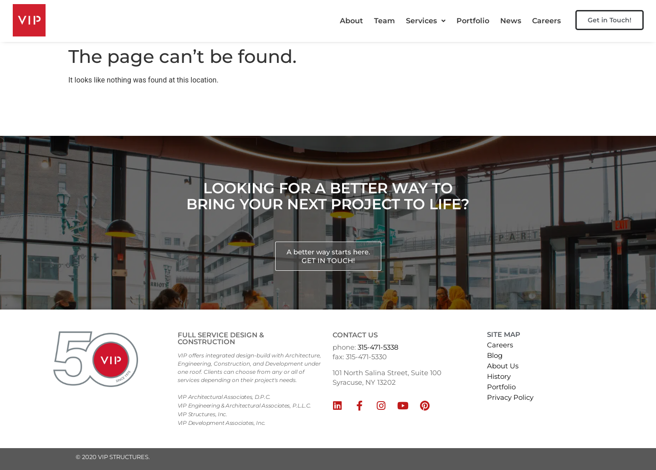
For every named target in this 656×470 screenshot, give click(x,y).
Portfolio (472, 20)
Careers (546, 20)
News (510, 20)
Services (426, 20)
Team (384, 20)
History (499, 376)
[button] (425, 21)
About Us (502, 366)
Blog (494, 355)
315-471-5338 (378, 347)
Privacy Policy (510, 397)
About (351, 20)
